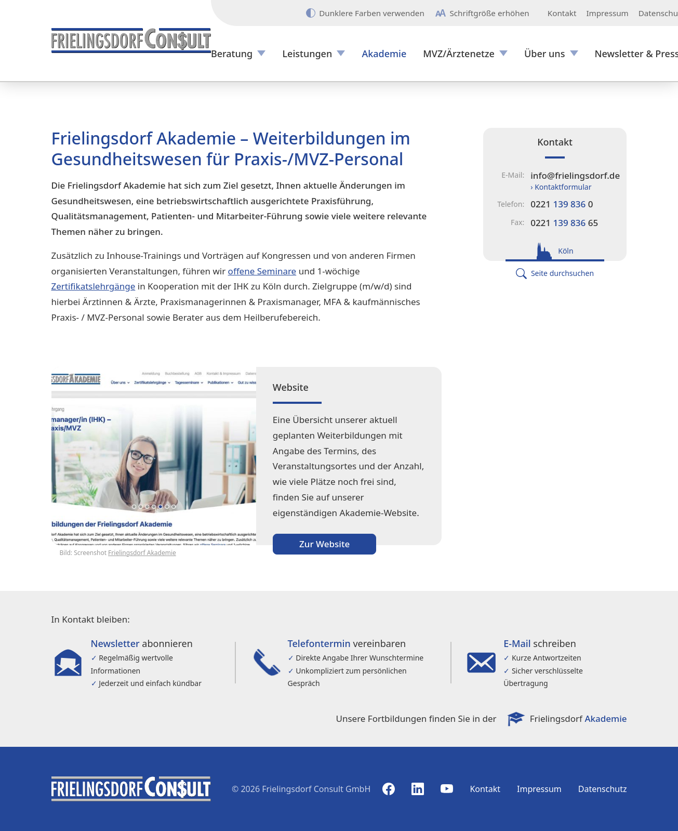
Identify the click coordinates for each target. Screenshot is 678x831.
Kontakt (562, 13)
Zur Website (324, 544)
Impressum (607, 13)
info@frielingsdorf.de (575, 175)
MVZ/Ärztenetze (459, 54)
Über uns (544, 54)
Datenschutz (602, 789)
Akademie (384, 54)
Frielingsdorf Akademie (142, 552)
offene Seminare (262, 271)
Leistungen (307, 54)
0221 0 (561, 204)
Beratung (231, 54)
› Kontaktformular (560, 187)
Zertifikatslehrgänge (93, 286)
